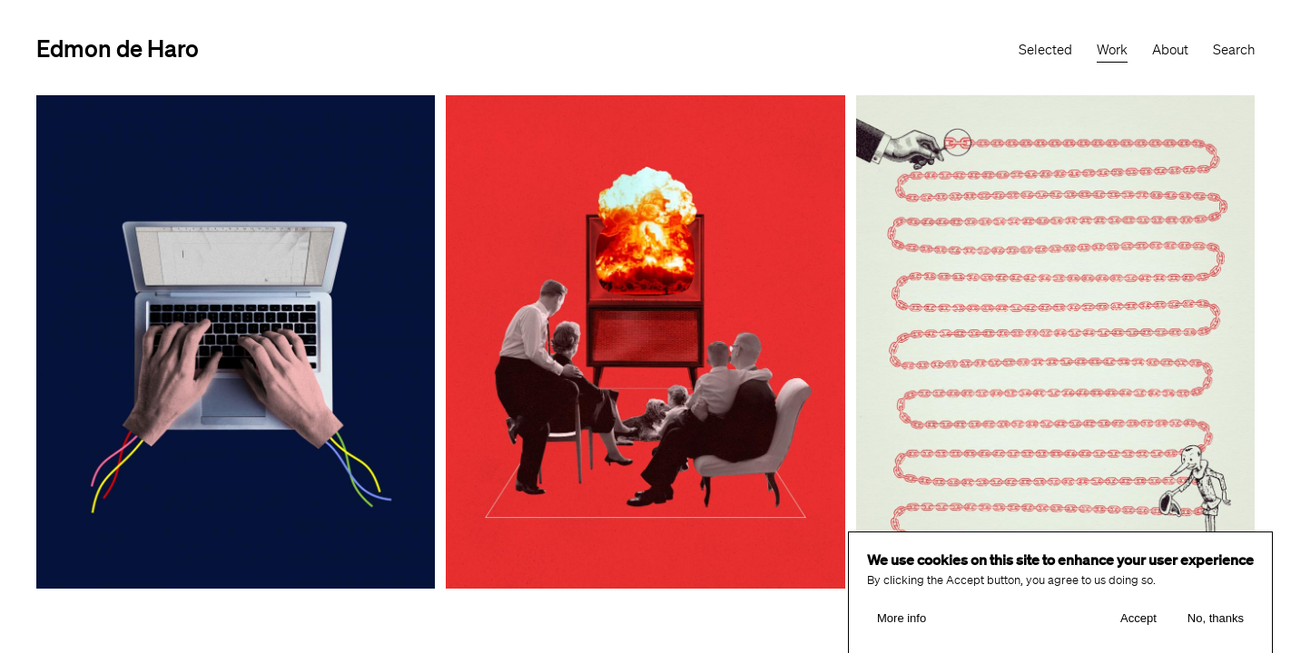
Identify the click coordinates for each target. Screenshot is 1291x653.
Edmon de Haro (117, 48)
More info (901, 621)
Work (1112, 50)
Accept (1138, 621)
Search (1234, 50)
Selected (1045, 50)
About (1170, 50)
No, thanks (1216, 621)
